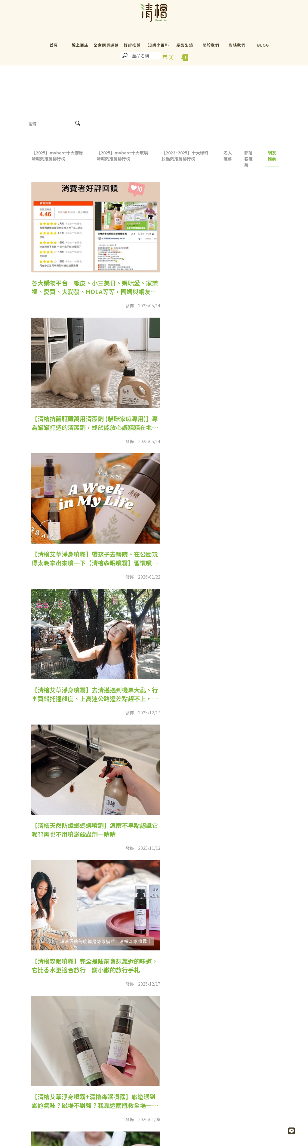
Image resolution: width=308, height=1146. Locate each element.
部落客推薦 (248, 159)
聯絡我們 (237, 45)
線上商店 (80, 45)
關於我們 (210, 45)
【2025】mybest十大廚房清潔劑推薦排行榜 (57, 156)
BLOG (263, 45)
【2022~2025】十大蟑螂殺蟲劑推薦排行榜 (185, 156)
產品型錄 (184, 45)
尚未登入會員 (183, 57)
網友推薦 (272, 156)
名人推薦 (227, 156)
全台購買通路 (106, 45)
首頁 (54, 45)
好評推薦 (132, 45)
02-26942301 (63, 1140)
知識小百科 (158, 45)
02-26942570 (183, 1140)
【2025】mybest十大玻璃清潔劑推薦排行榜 (122, 156)
